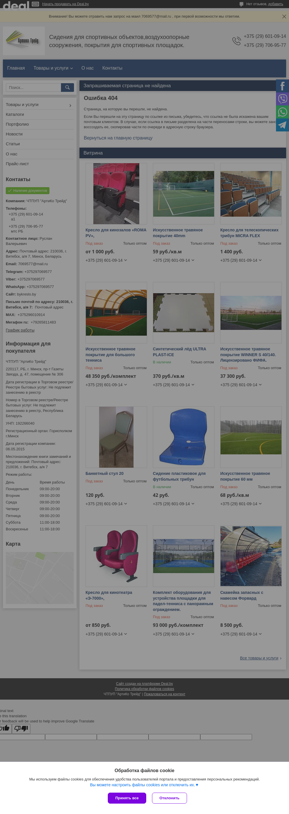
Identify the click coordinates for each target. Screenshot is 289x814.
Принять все (127, 798)
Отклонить (169, 798)
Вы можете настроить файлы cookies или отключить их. (142, 785)
